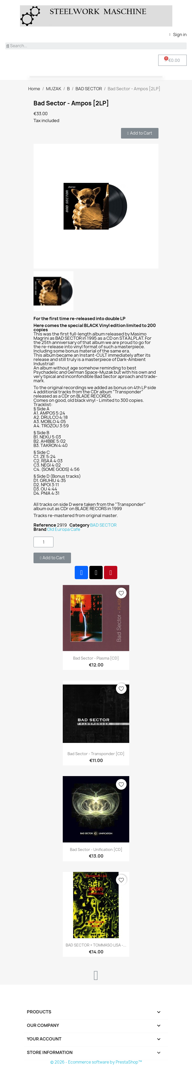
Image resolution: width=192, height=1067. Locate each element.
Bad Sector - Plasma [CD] (96, 658)
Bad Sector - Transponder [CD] (96, 753)
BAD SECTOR (103, 525)
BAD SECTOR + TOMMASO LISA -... (96, 945)
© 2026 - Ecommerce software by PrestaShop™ (96, 1062)
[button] (139, 133)
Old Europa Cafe (63, 529)
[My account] (178, 34)
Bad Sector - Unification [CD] (96, 849)
